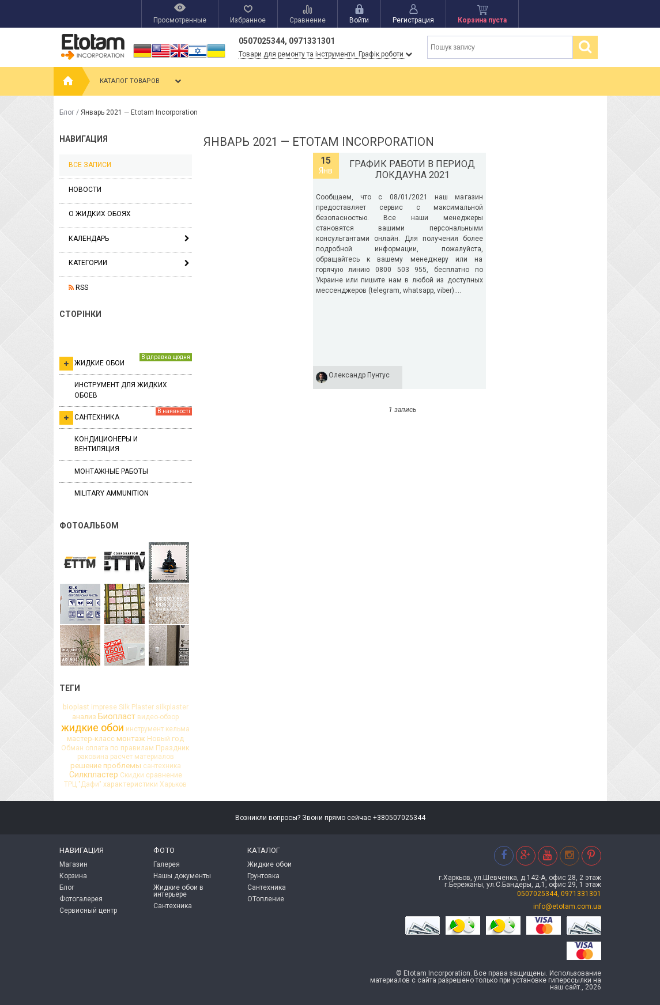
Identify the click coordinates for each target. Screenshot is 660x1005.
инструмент (145, 729)
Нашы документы (182, 876)
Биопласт (116, 716)
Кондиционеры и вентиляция (106, 444)
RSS (78, 288)
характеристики (130, 784)
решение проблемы (105, 765)
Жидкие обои (125, 362)
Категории (88, 263)
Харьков (173, 784)
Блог (66, 112)
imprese (104, 707)
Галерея (166, 864)
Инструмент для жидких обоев (120, 390)
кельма (177, 729)
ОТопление (265, 899)
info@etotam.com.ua (567, 906)
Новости (85, 190)
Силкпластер (93, 775)
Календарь (89, 239)
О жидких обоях (100, 214)
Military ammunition (111, 493)
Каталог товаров (141, 81)
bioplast (76, 707)
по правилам (132, 748)
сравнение (164, 775)
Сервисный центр (88, 910)
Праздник (173, 748)
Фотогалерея (81, 899)
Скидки (132, 775)
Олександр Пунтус (359, 375)
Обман (72, 748)
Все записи (90, 165)
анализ (84, 717)
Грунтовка (263, 876)
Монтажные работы (111, 471)
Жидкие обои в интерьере (178, 890)
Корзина (73, 876)
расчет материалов (142, 756)
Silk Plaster (136, 707)
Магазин (73, 864)
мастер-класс (91, 739)
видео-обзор (158, 716)
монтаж (130, 738)
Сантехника (125, 416)
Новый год (165, 738)
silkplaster (172, 707)
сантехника (162, 765)
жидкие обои (92, 728)
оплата (96, 748)
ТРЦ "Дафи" (82, 784)
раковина (92, 756)
